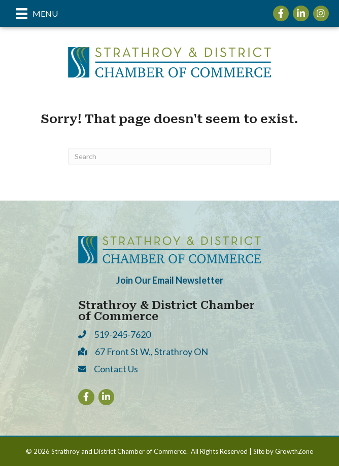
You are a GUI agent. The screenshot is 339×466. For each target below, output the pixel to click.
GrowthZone (294, 451)
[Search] (169, 156)
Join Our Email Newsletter (169, 280)
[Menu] (37, 13)
